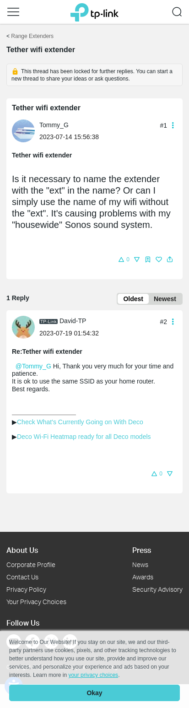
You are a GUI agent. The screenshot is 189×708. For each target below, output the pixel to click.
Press (141, 550)
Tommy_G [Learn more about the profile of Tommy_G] (54, 125)
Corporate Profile (30, 564)
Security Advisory (157, 589)
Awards (142, 577)
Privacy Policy (26, 589)
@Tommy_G (33, 366)
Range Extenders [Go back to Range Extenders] (32, 36)
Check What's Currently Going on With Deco (80, 422)
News (140, 564)
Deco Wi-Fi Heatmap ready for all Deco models (84, 436)
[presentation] (23, 130)
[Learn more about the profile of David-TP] (25, 326)
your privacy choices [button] (93, 675)
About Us (22, 550)
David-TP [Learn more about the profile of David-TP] (72, 320)
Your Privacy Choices (36, 601)
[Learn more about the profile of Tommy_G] (25, 130)
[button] (13, 12)
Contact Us (22, 577)
